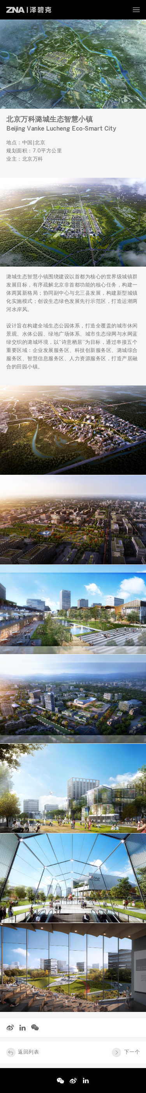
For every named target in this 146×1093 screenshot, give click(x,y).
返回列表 (28, 1052)
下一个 (132, 1052)
